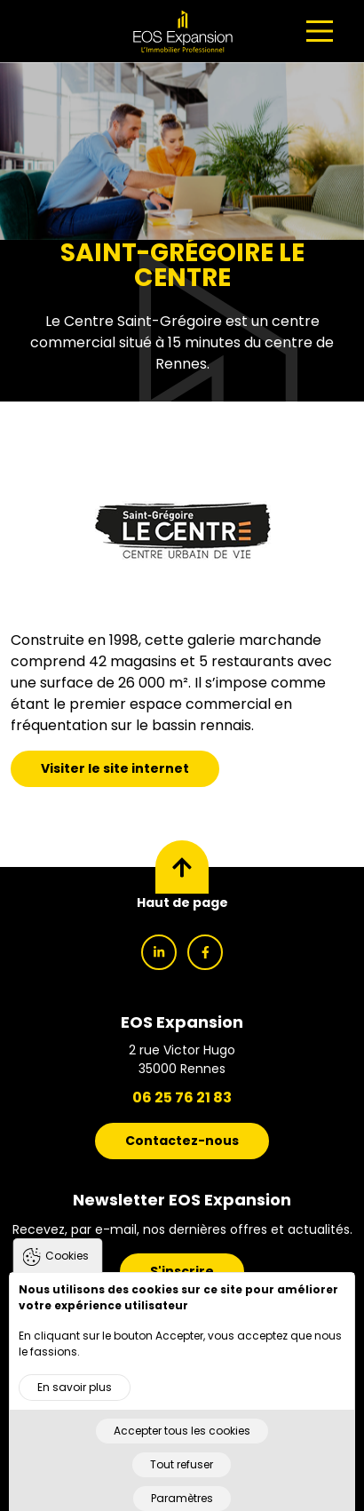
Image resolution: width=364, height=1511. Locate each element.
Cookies (67, 1276)
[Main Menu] (319, 31)
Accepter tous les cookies (182, 1451)
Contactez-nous (182, 1140)
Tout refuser (181, 1484)
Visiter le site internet (115, 768)
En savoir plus (74, 1407)
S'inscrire (182, 1271)
